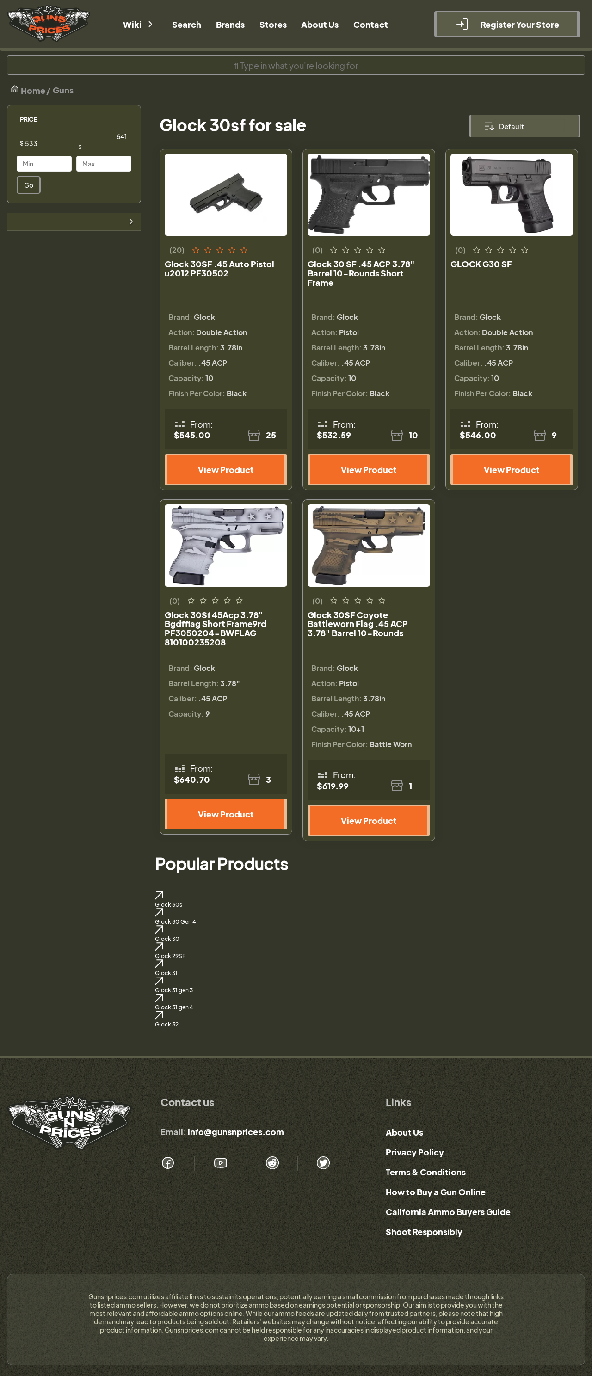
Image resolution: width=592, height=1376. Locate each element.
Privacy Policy (415, 1152)
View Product (226, 469)
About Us (404, 1132)
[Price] (51, 143)
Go (28, 185)
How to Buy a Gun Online (436, 1191)
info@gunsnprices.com (236, 1131)
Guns (63, 90)
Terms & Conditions (426, 1172)
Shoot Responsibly (424, 1231)
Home (27, 90)
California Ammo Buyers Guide (448, 1211)
